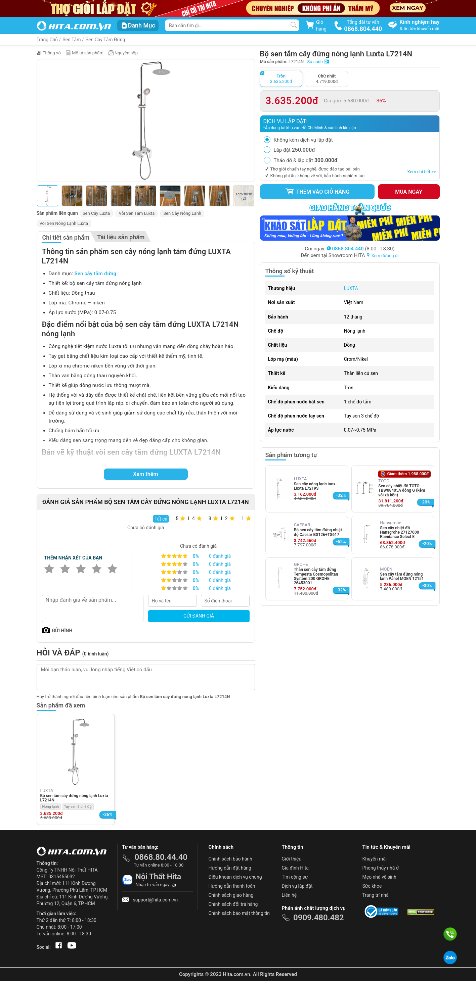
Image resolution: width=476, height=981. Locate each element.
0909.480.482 (318, 917)
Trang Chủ (47, 39)
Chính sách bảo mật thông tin (239, 913)
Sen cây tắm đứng (95, 274)
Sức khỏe (372, 886)
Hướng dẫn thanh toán (232, 886)
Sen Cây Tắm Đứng (105, 39)
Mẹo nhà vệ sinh (379, 877)
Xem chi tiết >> (421, 171)
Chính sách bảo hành (230, 859)
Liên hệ (289, 895)
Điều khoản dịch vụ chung (235, 877)
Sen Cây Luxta (96, 213)
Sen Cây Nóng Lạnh (182, 213)
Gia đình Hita (295, 868)
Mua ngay (408, 192)
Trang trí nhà (375, 895)
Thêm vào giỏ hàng (317, 191)
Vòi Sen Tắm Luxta (137, 213)
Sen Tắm (71, 39)
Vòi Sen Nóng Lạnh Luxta (64, 223)
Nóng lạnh (50, 806)
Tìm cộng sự (295, 877)
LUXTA (351, 288)
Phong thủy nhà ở (380, 868)
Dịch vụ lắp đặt (297, 886)
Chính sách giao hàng (231, 895)
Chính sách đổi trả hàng (233, 904)
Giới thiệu (292, 859)
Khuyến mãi (374, 859)
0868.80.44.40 (161, 857)
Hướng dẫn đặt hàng (230, 868)
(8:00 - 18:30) (361, 249)
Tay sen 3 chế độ (77, 806)
